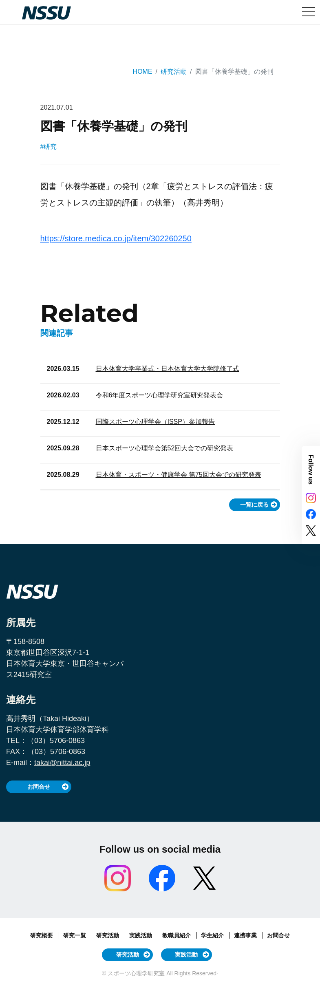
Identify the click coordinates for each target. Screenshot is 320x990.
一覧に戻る (254, 504)
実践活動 (141, 935)
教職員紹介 (177, 935)
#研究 (48, 146)
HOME (142, 71)
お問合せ (38, 786)
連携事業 (246, 935)
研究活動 (174, 71)
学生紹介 (213, 935)
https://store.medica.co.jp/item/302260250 (116, 238)
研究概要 (42, 935)
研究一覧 (75, 935)
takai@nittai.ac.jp (62, 762)
